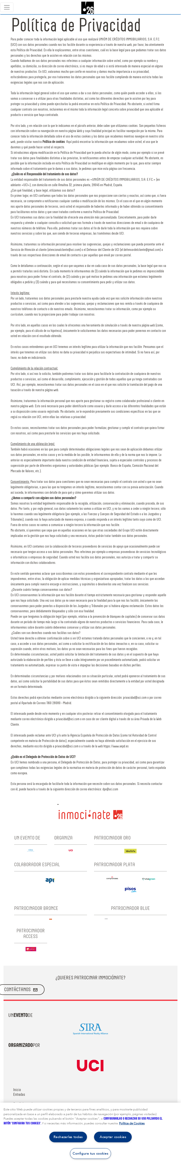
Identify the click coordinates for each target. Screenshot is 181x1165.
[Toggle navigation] (6, 7)
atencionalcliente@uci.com (64, 250)
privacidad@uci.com (135, 698)
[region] (90, 1134)
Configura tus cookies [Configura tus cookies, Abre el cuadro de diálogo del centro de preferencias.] (90, 1153)
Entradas (19, 1094)
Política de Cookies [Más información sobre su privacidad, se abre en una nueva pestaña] (132, 1123)
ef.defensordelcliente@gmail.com (140, 250)
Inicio (17, 1090)
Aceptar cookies (113, 1137)
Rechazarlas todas (67, 1137)
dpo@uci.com (110, 789)
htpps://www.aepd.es (116, 746)
